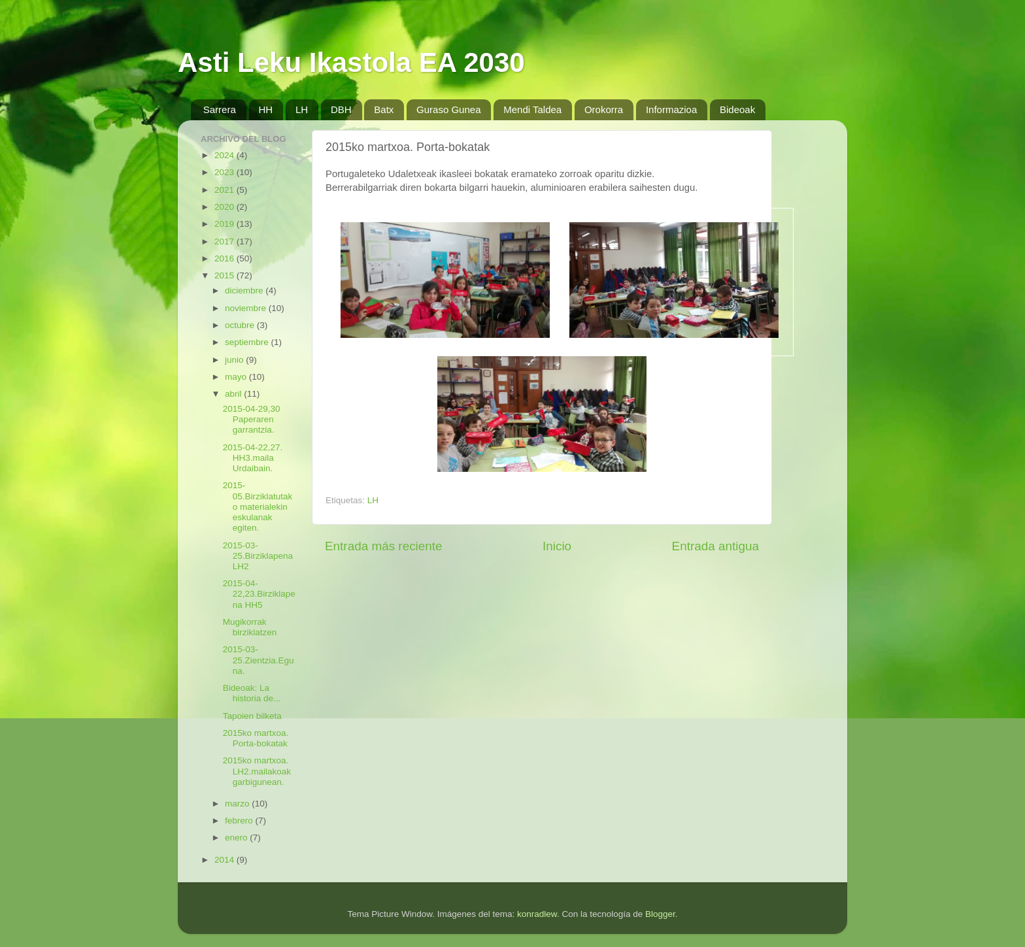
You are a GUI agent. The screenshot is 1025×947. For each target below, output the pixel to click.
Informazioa (671, 109)
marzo (238, 803)
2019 (225, 224)
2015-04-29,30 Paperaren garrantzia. (251, 419)
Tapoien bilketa (252, 716)
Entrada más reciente (384, 546)
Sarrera (219, 109)
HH (266, 109)
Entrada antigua (715, 546)
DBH (341, 109)
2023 (225, 172)
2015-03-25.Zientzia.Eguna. (258, 659)
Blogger (660, 914)
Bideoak (737, 109)
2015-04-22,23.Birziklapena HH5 (259, 593)
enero (237, 837)
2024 (225, 155)
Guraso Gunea (448, 109)
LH (301, 109)
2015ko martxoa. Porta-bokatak (256, 738)
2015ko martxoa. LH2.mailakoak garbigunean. (257, 771)
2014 (225, 860)
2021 (225, 190)
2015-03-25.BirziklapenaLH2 (258, 555)
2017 (225, 241)
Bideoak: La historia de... (252, 693)
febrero (240, 820)
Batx (384, 109)
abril (234, 394)
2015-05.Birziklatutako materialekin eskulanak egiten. (258, 506)
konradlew (537, 914)
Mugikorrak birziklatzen (250, 627)
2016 (225, 258)
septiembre (248, 342)
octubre (241, 325)
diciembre (245, 290)
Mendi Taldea (532, 109)
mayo (237, 377)
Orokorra (603, 109)
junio (235, 360)
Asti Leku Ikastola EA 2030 (351, 62)
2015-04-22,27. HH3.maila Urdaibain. (253, 457)
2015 (225, 275)
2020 (225, 207)
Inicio (557, 546)
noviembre (247, 308)
